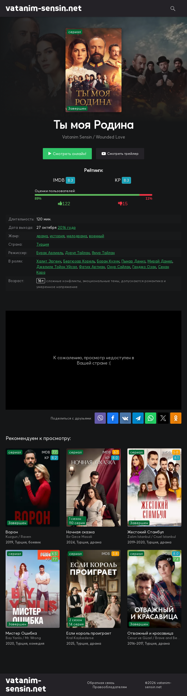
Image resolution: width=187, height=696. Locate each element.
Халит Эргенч (48, 261)
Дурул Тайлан (77, 252)
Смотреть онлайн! (69, 153)
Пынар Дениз (133, 261)
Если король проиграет (88, 633)
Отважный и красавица (150, 633)
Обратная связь (100, 683)
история (57, 236)
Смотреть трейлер (123, 153)
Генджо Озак (144, 266)
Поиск (173, 8)
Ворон (12, 531)
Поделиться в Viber (100, 418)
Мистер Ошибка (21, 633)
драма (42, 236)
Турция (42, 244)
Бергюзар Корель (79, 261)
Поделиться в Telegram (138, 418)
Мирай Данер (160, 261)
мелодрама (77, 236)
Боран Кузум (108, 261)
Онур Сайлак (118, 266)
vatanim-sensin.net (44, 8)
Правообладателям (110, 687)
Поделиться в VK (125, 418)
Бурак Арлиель (49, 252)
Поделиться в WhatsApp (150, 418)
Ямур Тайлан (103, 252)
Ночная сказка (80, 531)
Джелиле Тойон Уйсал (56, 266)
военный (96, 236)
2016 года (67, 227)
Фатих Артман (92, 266)
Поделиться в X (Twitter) (163, 418)
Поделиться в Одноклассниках (175, 418)
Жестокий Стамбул (145, 531)
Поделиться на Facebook (112, 418)
